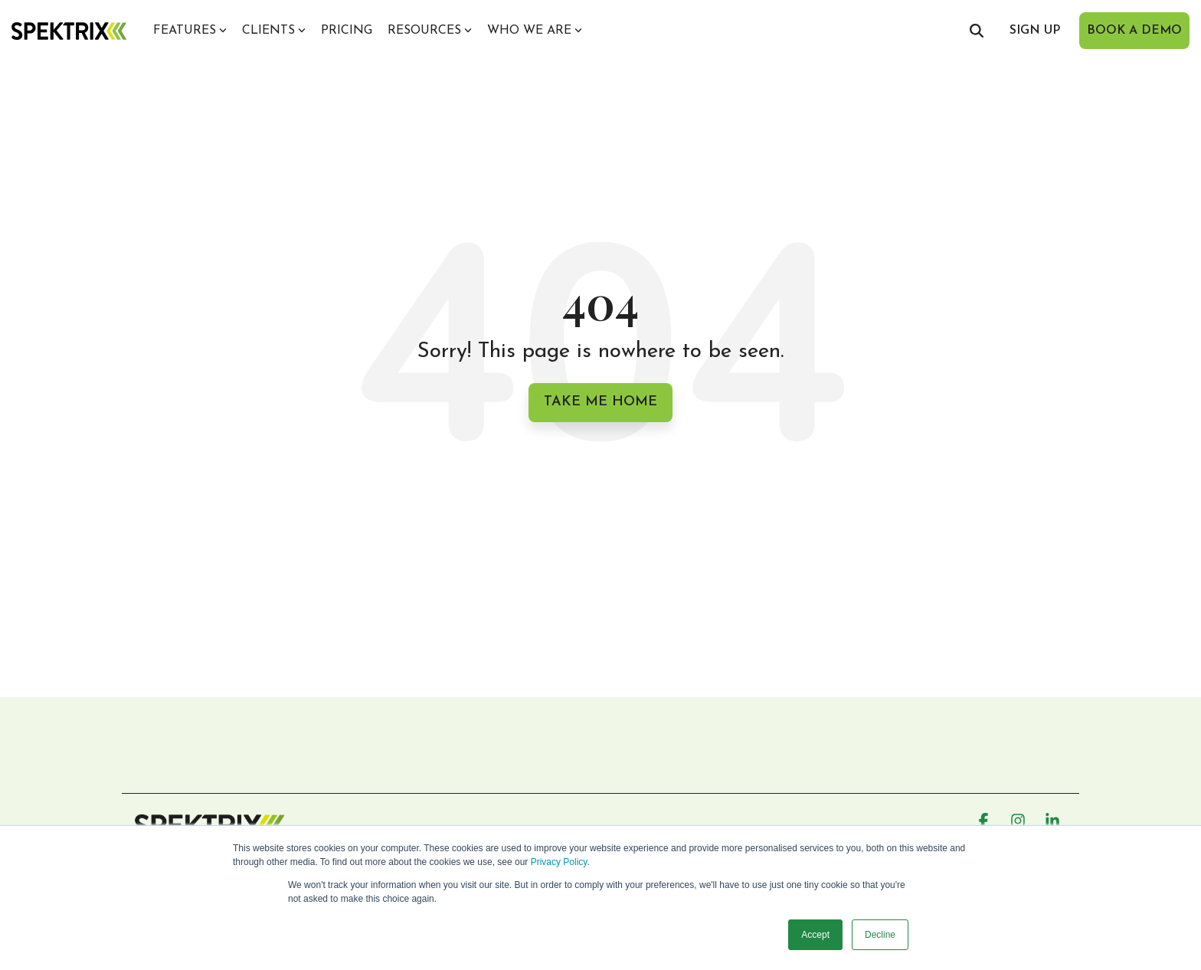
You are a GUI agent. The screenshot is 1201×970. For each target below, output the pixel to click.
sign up (1035, 31)
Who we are (534, 31)
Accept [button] (815, 934)
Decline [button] (880, 934)
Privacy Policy (559, 862)
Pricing (346, 31)
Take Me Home (600, 402)
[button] (985, 822)
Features (190, 31)
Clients (274, 31)
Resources (430, 31)
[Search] (977, 30)
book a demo (1134, 31)
